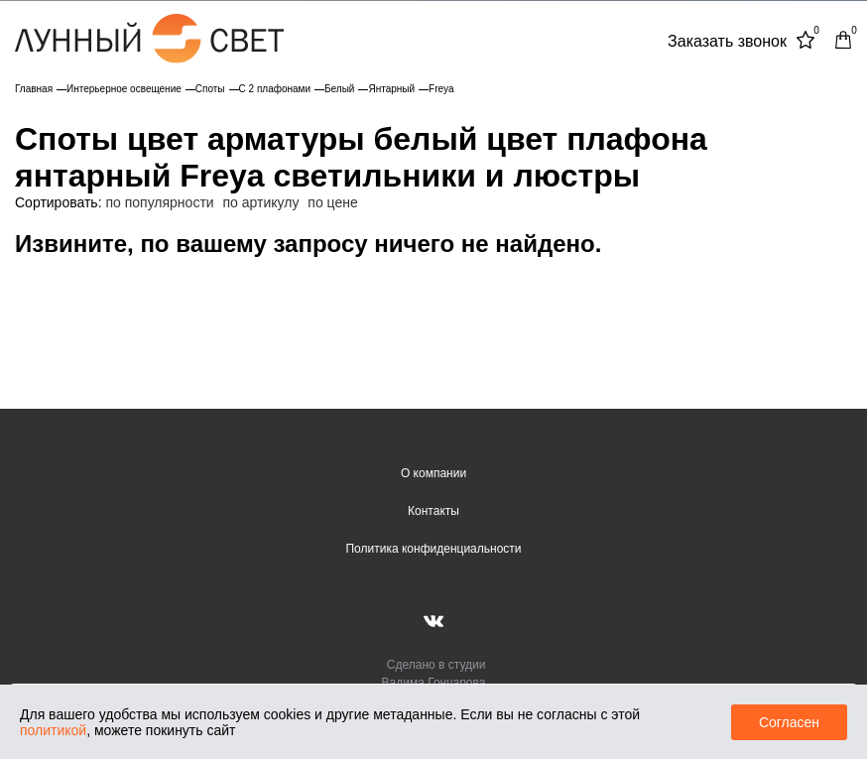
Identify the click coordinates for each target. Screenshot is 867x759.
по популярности (159, 202)
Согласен (789, 722)
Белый (339, 88)
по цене (332, 202)
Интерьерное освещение (124, 88)
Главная (34, 88)
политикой (53, 730)
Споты (210, 88)
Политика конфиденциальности (433, 549)
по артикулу (261, 202)
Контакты (433, 511)
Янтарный (391, 88)
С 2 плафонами (275, 88)
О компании (433, 473)
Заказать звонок (727, 41)
